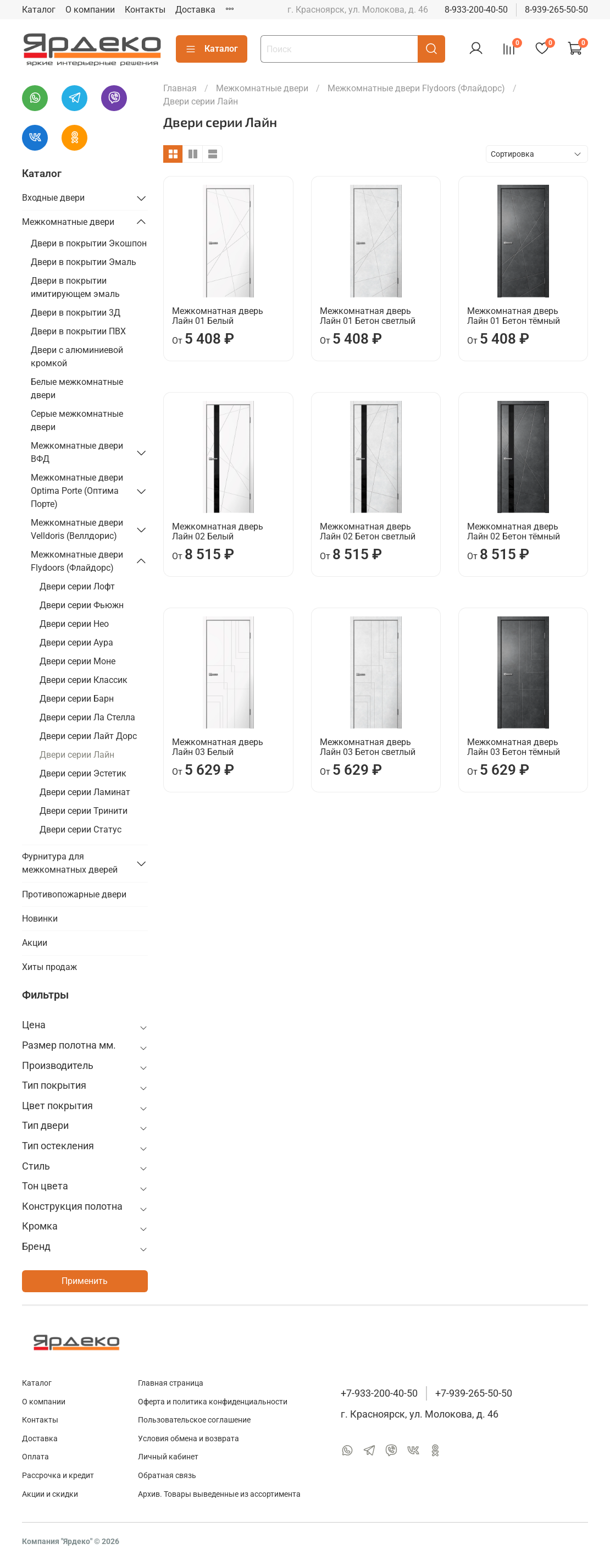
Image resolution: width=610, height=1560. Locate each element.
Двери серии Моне (77, 661)
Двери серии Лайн (77, 754)
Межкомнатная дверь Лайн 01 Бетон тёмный (513, 316)
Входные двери (53, 197)
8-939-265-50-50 (556, 9)
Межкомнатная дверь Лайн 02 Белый (217, 531)
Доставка (195, 9)
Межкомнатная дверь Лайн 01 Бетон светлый (367, 316)
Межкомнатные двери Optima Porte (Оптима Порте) (77, 490)
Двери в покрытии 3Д (75, 312)
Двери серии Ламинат (85, 792)
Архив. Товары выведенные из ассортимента (219, 1494)
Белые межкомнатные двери (77, 388)
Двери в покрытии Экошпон (89, 243)
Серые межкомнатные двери (77, 420)
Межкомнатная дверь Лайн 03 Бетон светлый (367, 747)
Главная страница (170, 1383)
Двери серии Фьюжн (82, 605)
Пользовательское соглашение (194, 1420)
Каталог (39, 9)
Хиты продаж (49, 967)
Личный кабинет (168, 1457)
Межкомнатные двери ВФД (77, 452)
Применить (85, 1281)
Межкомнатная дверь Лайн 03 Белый (217, 747)
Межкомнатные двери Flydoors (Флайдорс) (416, 88)
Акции (34, 943)
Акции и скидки (50, 1494)
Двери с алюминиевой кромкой (77, 356)
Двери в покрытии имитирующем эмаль (75, 287)
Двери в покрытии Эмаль (83, 262)
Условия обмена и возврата (188, 1438)
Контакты (145, 9)
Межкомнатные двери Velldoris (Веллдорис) (77, 529)
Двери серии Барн (77, 698)
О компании (90, 9)
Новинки (40, 918)
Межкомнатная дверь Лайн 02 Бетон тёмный (513, 531)
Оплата (35, 1457)
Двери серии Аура (76, 642)
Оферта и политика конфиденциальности (212, 1402)
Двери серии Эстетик (83, 773)
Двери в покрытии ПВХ (78, 331)
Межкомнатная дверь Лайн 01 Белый (217, 316)
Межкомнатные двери (262, 88)
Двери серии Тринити (83, 811)
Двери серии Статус (80, 829)
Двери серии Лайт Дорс (88, 736)
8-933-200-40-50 (476, 9)
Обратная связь (167, 1475)
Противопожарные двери (74, 894)
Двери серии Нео (74, 624)
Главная (180, 88)
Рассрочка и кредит (58, 1475)
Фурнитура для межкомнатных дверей (70, 863)
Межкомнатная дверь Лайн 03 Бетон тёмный (513, 747)
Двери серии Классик (83, 680)
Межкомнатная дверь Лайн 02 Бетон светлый (367, 531)
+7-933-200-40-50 (379, 1393)
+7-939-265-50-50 (473, 1393)
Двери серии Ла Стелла (87, 717)
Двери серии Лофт (77, 586)
